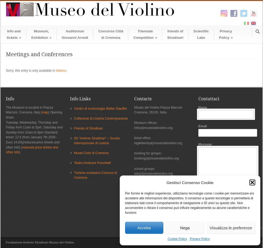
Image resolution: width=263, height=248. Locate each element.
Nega (185, 228)
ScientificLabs (201, 34)
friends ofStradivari (175, 34)
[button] (252, 182)
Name (227, 112)
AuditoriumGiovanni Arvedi (75, 34)
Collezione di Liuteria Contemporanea (101, 118)
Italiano (61, 71)
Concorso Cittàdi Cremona (110, 34)
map (45, 112)
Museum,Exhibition (41, 34)
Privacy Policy (200, 239)
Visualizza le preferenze (231, 228)
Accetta (144, 228)
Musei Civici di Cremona (91, 153)
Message (227, 170)
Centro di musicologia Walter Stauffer (100, 108)
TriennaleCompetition (145, 34)
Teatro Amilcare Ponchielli (92, 163)
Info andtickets (14, 34)
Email (227, 130)
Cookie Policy (177, 239)
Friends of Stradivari (88, 128)
